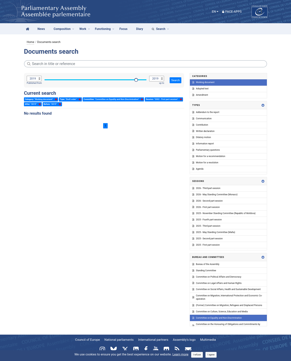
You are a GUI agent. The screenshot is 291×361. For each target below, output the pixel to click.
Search (158, 29)
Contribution (200, 125)
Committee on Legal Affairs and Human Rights (217, 283)
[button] (262, 105)
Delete (55, 99)
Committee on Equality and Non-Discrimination (217, 318)
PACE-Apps (232, 11)
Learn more (180, 354)
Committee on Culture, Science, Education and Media (220, 311)
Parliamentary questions (206, 150)
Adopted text (200, 88)
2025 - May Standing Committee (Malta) (213, 232)
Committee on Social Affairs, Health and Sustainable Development (226, 289)
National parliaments (119, 339)
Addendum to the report (205, 112)
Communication (202, 118)
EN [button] (214, 11)
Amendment (200, 95)
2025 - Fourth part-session (207, 219)
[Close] (197, 355)
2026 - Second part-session (207, 201)
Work (82, 29)
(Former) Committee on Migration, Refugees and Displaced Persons (227, 305)
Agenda (197, 169)
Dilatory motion (201, 137)
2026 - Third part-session (206, 188)
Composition (62, 29)
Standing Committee (204, 270)
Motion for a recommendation (208, 156)
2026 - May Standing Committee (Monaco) (215, 194)
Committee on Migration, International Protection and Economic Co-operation (227, 297)
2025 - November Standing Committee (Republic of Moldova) (224, 213)
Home (30, 42)
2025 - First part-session (206, 245)
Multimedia (208, 339)
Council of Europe (87, 339)
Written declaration (203, 131)
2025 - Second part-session (207, 238)
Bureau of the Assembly (205, 264)
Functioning (103, 29)
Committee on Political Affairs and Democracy (216, 277)
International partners (153, 339)
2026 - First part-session (206, 207)
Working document (203, 82)
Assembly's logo (184, 339)
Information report (203, 143)
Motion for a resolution (205, 162)
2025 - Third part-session (206, 226)
